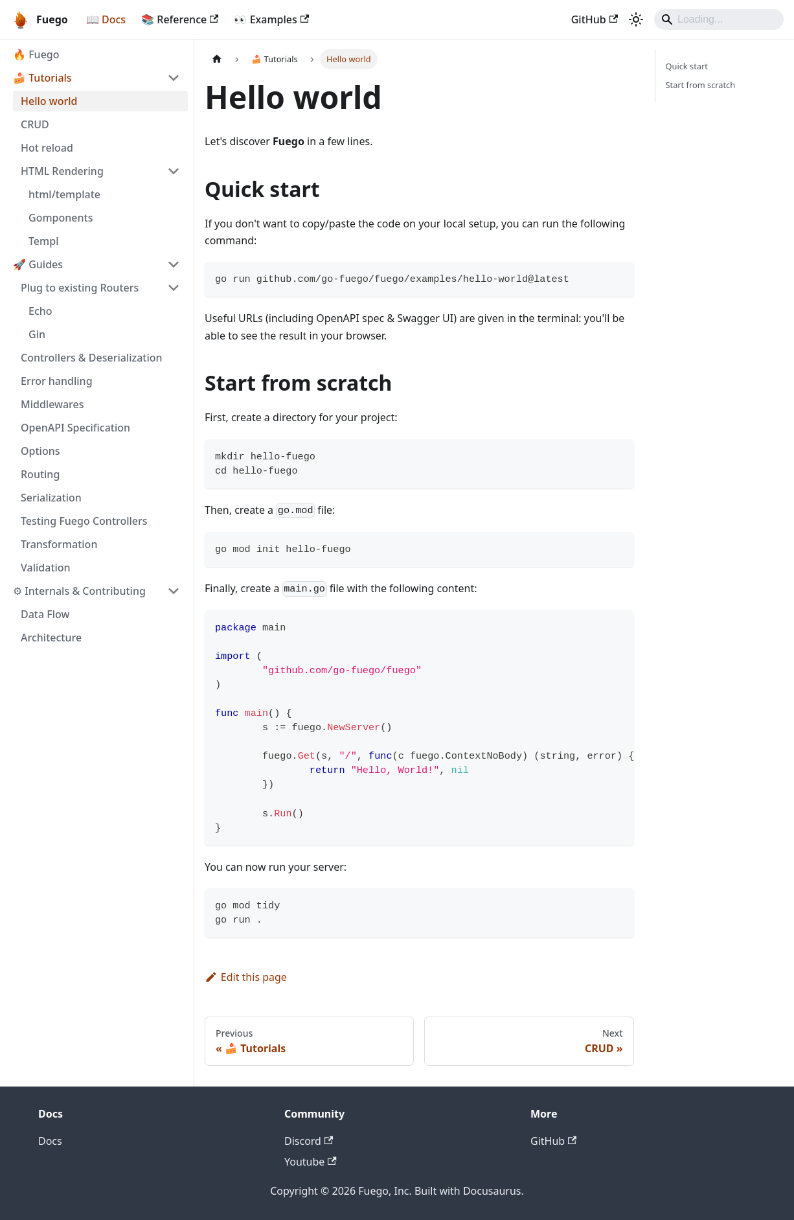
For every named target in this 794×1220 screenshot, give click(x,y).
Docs (50, 1141)
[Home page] (217, 59)
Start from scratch (701, 85)
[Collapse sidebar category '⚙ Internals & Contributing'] (173, 591)
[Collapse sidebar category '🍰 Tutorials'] (173, 77)
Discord (308, 1141)
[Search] (719, 19)
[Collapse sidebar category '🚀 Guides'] (173, 264)
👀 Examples (271, 19)
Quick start (687, 66)
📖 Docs (106, 19)
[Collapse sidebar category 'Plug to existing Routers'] (173, 287)
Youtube (310, 1162)
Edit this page (246, 977)
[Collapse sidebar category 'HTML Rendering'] (173, 171)
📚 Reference (179, 19)
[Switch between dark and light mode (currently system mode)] (636, 19)
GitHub (594, 19)
